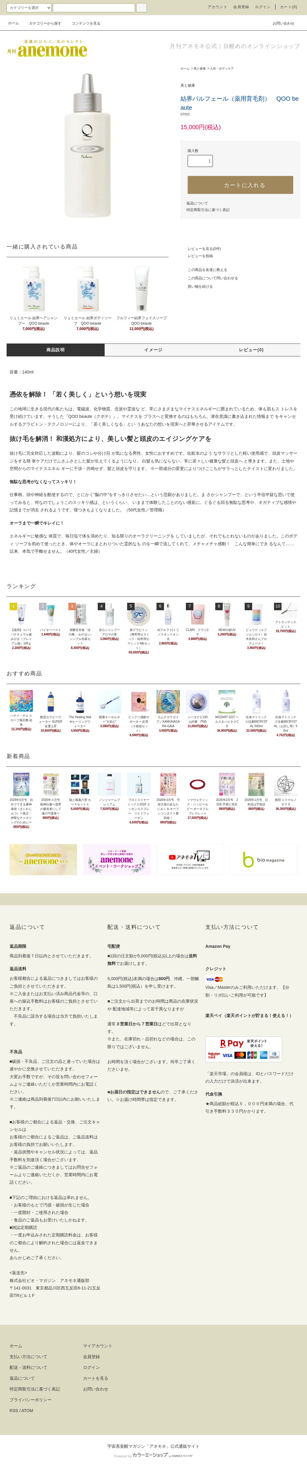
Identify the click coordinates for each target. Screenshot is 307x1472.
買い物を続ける (196, 286)
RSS (14, 1410)
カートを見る (95, 1378)
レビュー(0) (251, 349)
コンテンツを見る (82, 23)
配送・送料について (28, 1367)
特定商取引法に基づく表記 (208, 210)
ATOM (27, 1410)
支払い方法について (28, 1356)
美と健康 (200, 68)
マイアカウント (97, 1345)
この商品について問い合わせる (209, 278)
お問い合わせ (280, 23)
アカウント (218, 7)
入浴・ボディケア (222, 68)
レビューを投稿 (196, 256)
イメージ (153, 349)
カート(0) (288, 7)
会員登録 (241, 7)
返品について (197, 203)
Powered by (153, 1456)
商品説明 (55, 349)
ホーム (13, 23)
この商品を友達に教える (203, 270)
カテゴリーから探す (41, 23)
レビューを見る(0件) (200, 249)
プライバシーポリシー (31, 1399)
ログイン (263, 7)
